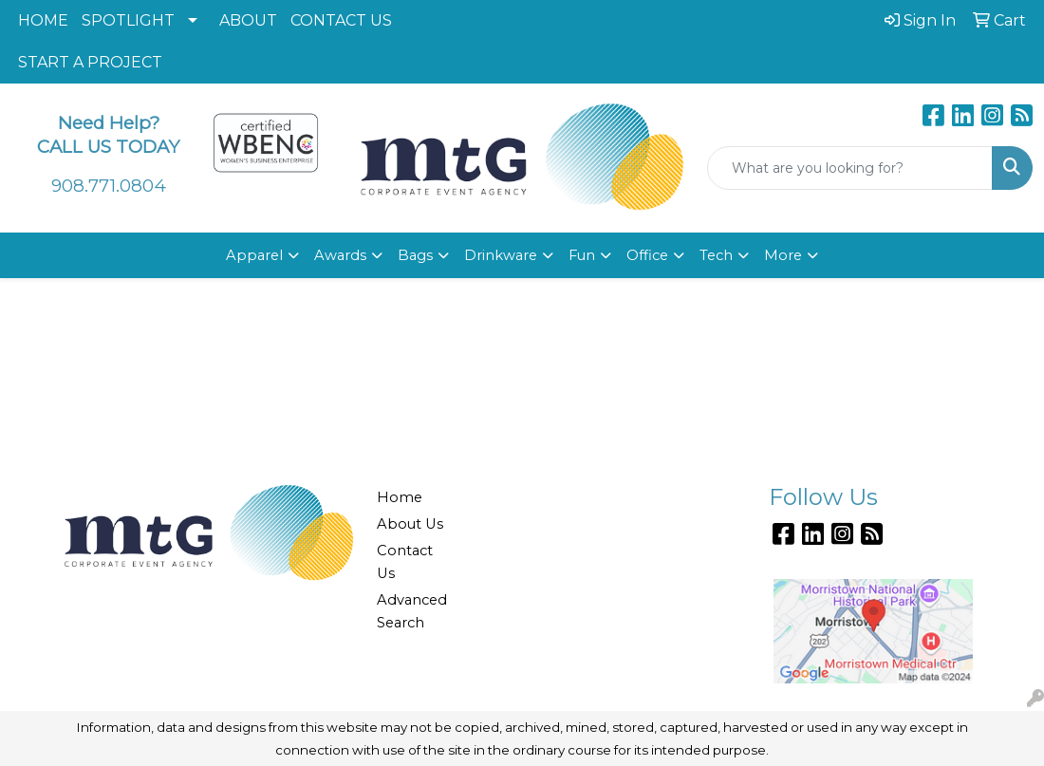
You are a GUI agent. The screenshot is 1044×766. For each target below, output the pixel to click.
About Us (410, 523)
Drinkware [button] (500, 255)
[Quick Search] (850, 168)
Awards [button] (340, 255)
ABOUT (248, 20)
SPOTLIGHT (128, 20)
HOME (43, 20)
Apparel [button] (254, 255)
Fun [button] (582, 255)
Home (399, 497)
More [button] (783, 255)
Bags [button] (415, 255)
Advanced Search (412, 611)
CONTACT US (341, 20)
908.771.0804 (108, 185)
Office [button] (647, 255)
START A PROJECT (90, 62)
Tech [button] (716, 255)
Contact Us (405, 562)
